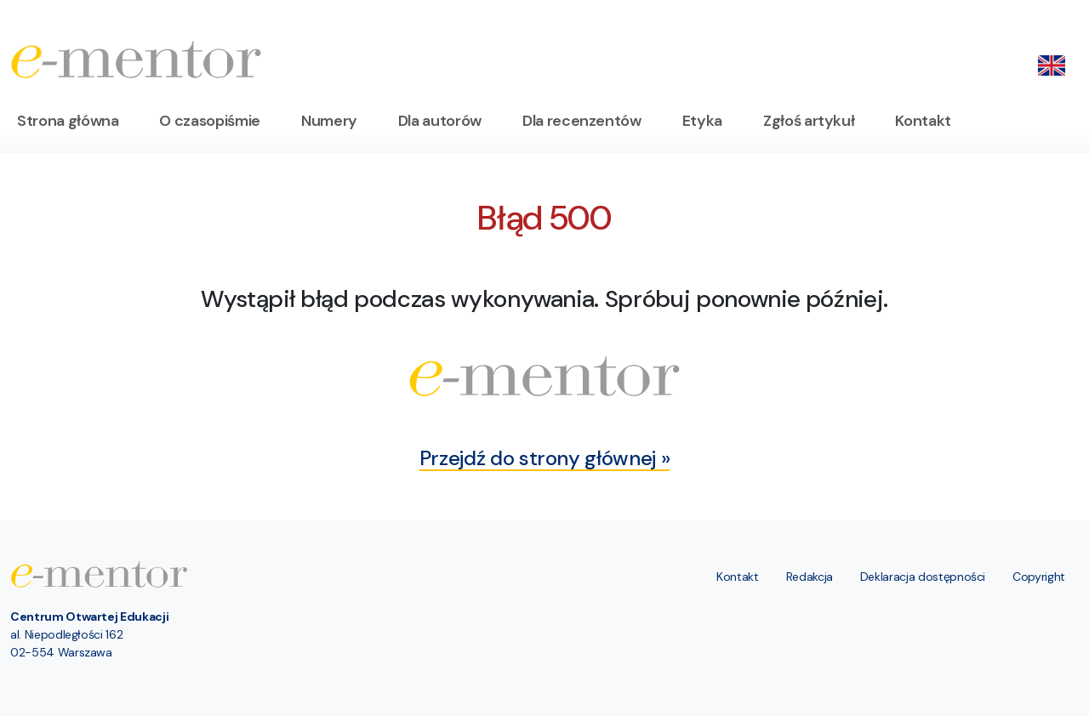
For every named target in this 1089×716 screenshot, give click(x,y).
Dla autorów (440, 121)
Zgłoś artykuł (808, 121)
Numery (329, 121)
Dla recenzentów (581, 121)
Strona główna (67, 121)
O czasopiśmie (209, 121)
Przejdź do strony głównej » (544, 458)
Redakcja (809, 576)
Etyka (702, 121)
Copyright (1038, 576)
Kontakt (923, 121)
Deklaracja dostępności (922, 576)
